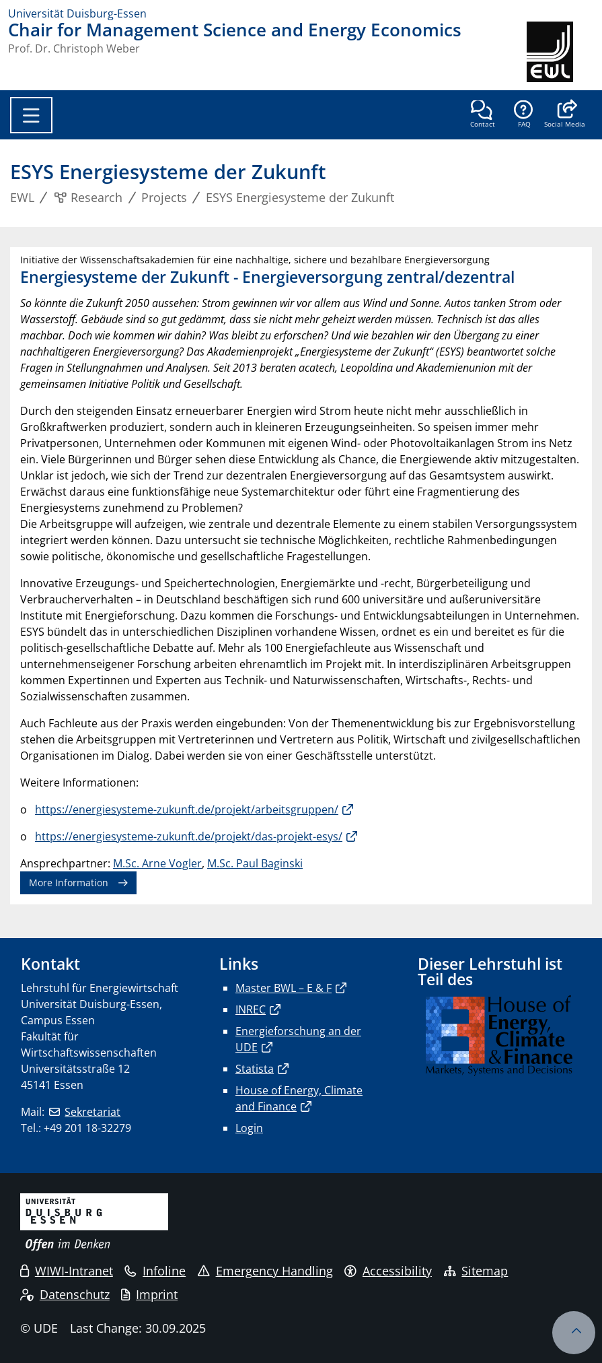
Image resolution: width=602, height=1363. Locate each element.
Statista (254, 1068)
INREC (250, 1009)
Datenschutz (65, 1294)
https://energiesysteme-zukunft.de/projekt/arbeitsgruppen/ (186, 809)
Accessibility (388, 1271)
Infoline (155, 1271)
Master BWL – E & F (283, 987)
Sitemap (476, 1271)
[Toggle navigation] (31, 115)
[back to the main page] (560, 52)
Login (249, 1128)
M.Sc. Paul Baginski (255, 863)
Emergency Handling (265, 1271)
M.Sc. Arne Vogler (157, 863)
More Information (68, 882)
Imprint (149, 1294)
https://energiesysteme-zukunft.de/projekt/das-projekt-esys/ (188, 836)
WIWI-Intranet (66, 1271)
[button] (564, 115)
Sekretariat (92, 1111)
